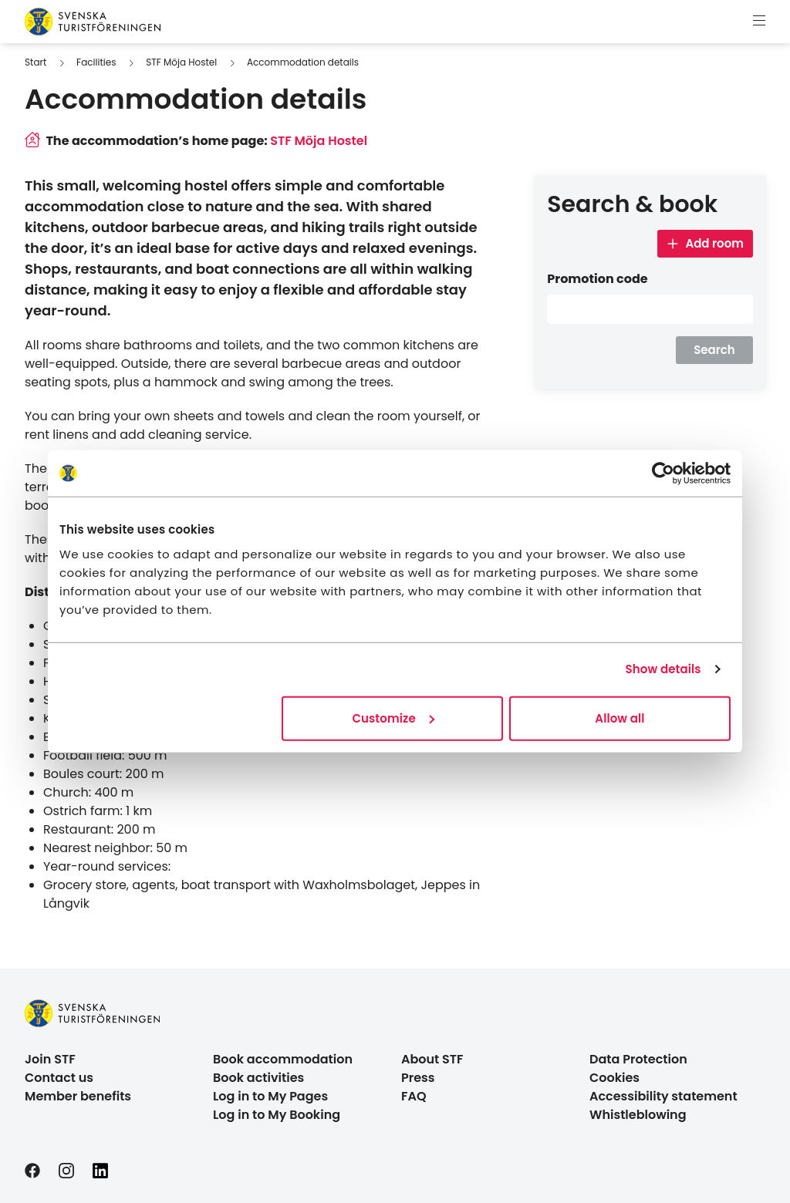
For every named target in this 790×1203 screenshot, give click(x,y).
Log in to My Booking (276, 1115)
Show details (663, 669)
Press (418, 1078)
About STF (432, 1059)
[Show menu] (759, 21)
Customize (393, 717)
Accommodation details (303, 62)
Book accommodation (283, 1059)
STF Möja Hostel (181, 62)
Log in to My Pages (270, 1096)
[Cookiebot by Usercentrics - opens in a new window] (663, 473)
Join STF (50, 1059)
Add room (705, 243)
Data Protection (638, 1059)
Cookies (614, 1078)
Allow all (619, 717)
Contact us (59, 1078)
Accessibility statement (663, 1096)
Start (35, 62)
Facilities (96, 62)
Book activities (258, 1078)
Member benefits (78, 1096)
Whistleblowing (638, 1115)
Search (714, 350)
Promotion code (597, 279)
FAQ (414, 1096)
